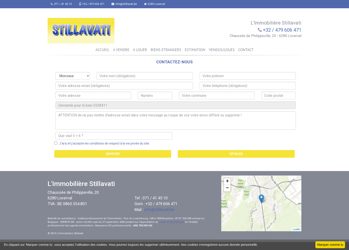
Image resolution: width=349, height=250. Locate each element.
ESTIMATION (195, 49)
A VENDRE (121, 49)
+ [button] (227, 181)
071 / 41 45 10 (61, 4)
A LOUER (140, 49)
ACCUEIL (102, 49)
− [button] (227, 188)
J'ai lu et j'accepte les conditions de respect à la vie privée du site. (103, 143)
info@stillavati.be (125, 4)
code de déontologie (171, 222)
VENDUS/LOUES (222, 49)
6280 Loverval (155, 4)
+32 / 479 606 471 (92, 4)
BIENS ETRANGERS (166, 49)
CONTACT (246, 49)
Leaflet (296, 229)
